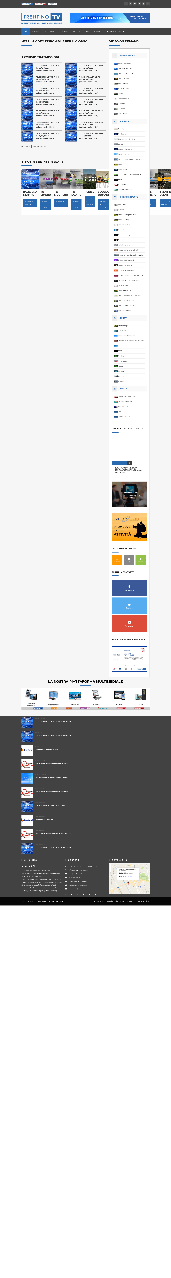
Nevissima (121, 346)
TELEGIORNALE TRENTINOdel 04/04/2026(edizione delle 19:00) (47, 90)
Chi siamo (36, 31)
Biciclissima (122, 331)
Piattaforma (50, 31)
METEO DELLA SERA (44, 820)
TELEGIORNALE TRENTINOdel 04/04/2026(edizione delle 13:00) (91, 90)
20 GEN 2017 (119, 463)
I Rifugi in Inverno (124, 245)
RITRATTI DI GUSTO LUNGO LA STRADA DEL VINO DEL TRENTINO (131, 275)
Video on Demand (39, 146)
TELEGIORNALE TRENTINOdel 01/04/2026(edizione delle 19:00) (47, 124)
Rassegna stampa (124, 63)
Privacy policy (128, 901)
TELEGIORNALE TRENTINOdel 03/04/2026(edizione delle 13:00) (91, 102)
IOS (129, 558)
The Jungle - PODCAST (126, 290)
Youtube (129, 621)
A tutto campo (123, 326)
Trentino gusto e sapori (126, 300)
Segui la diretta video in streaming (129, 496)
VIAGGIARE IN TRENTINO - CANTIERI (51, 791)
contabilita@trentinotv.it (78, 881)
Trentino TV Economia (126, 73)
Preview (121, 356)
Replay (120, 366)
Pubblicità (98, 31)
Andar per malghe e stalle (127, 215)
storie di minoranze (125, 189)
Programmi (64, 31)
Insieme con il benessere (127, 336)
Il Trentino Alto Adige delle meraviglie (131, 255)
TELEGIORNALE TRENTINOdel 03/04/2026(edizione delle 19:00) (47, 102)
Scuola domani (123, 98)
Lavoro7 (121, 144)
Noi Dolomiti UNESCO (126, 270)
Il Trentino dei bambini (126, 260)
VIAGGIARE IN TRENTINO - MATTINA (51, 763)
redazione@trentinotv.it (78, 889)
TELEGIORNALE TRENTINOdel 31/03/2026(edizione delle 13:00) (91, 135)
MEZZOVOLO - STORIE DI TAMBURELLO (131, 341)
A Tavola (121, 209)
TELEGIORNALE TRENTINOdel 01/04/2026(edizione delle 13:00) (91, 124)
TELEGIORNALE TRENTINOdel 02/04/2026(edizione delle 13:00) (91, 113)
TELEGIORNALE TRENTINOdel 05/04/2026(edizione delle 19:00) (47, 79)
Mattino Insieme (123, 154)
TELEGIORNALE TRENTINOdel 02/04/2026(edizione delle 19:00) (47, 113)
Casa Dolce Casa (124, 225)
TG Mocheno (122, 114)
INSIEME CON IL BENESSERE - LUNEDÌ (52, 777)
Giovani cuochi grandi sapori (128, 235)
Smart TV (117, 558)
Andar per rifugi (123, 220)
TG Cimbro (122, 104)
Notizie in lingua (123, 88)
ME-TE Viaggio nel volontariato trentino (131, 159)
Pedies (120, 93)
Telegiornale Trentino (125, 68)
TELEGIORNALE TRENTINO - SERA (50, 805)
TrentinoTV (122, 411)
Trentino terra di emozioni (127, 305)
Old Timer (121, 351)
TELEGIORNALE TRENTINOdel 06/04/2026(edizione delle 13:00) (47, 68)
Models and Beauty (125, 265)
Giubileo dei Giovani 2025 (127, 396)
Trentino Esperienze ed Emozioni (129, 295)
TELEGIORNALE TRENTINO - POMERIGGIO (54, 721)
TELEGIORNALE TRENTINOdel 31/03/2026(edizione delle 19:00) (47, 135)
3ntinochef (122, 204)
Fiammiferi (122, 230)
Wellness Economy (124, 310)
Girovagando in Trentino (126, 139)
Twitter (129, 603)
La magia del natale (125, 401)
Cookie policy (113, 901)
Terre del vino (123, 285)
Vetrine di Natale (124, 416)
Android (141, 558)
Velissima (121, 376)
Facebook (129, 586)
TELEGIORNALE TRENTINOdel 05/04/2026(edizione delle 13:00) (91, 79)
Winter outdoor (123, 381)
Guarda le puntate (29, 203)
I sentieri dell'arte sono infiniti (128, 250)
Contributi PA (144, 901)
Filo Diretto (122, 134)
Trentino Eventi (123, 78)
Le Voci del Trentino (125, 149)
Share (87, 31)
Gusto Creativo (123, 240)
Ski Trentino (122, 371)
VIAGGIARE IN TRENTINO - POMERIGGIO (53, 834)
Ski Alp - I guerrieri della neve (128, 280)
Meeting (121, 164)
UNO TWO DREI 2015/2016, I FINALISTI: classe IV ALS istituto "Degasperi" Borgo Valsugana (128, 469)
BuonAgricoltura (124, 129)
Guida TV (76, 31)
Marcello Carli (123, 406)
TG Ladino (121, 109)
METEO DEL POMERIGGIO (46, 749)
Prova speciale (123, 361)
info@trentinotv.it (75, 874)
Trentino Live (129, 493)
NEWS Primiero (123, 83)
